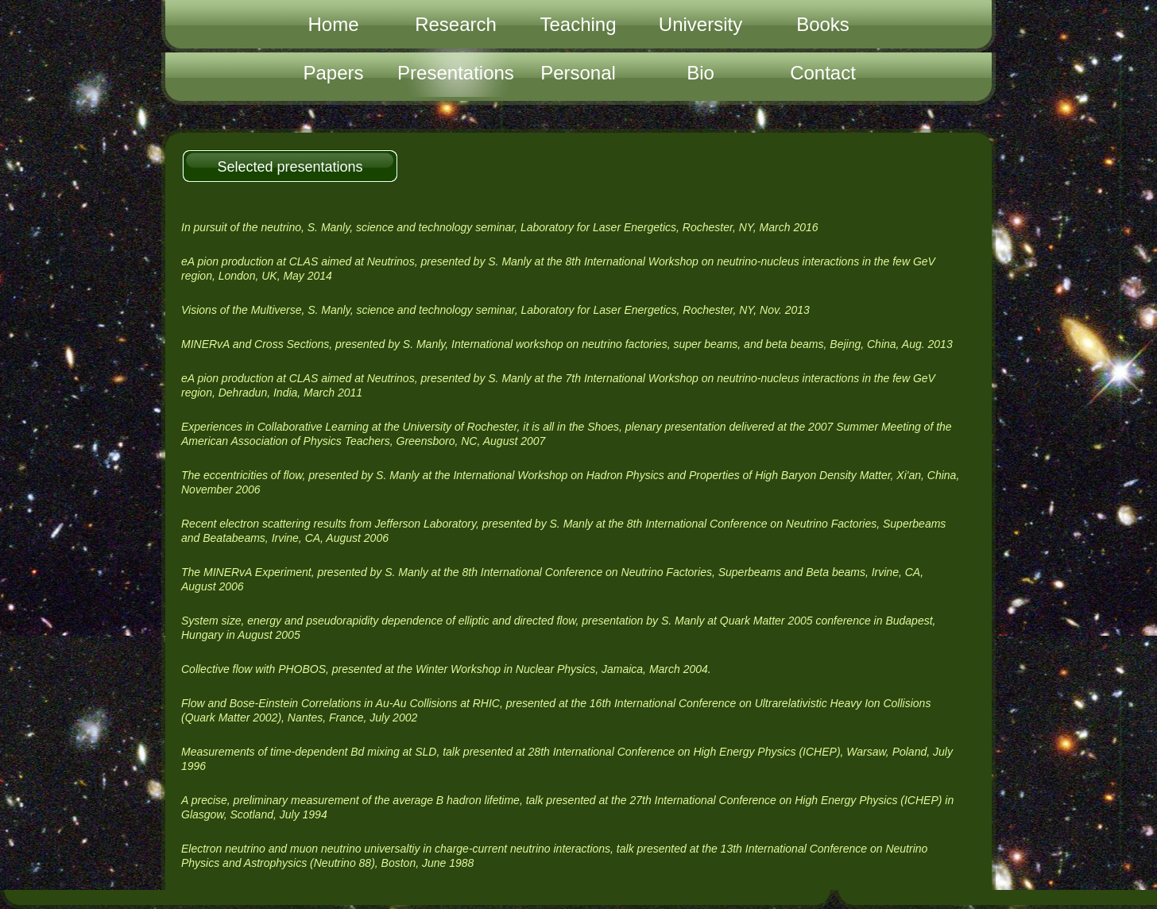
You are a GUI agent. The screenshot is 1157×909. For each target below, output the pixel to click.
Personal (578, 72)
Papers (333, 72)
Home (333, 24)
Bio (700, 72)
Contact (823, 72)
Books (822, 24)
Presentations (455, 72)
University (700, 24)
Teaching (578, 24)
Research (456, 24)
